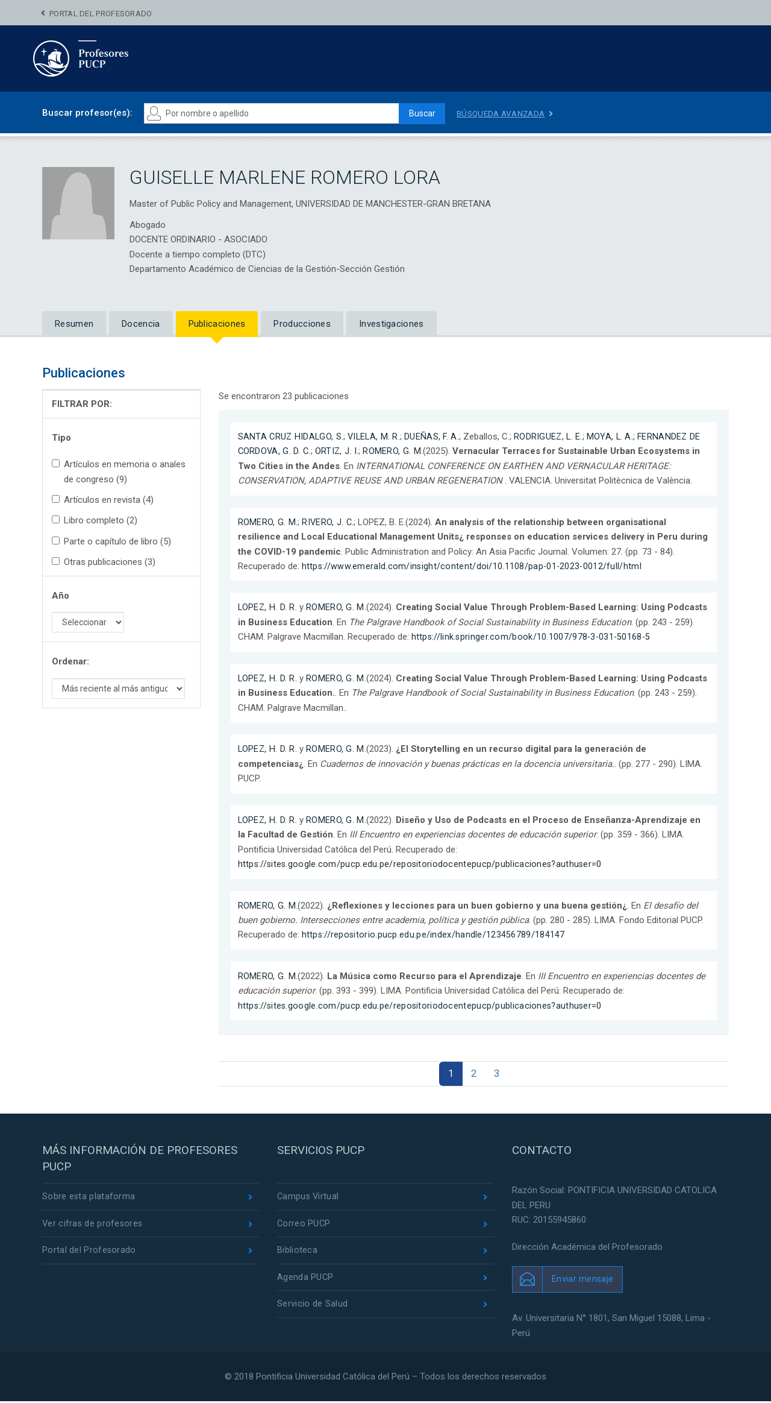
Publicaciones (217, 323)
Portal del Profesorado (100, 13)
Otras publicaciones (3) (103, 561)
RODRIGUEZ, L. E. (553, 436)
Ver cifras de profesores (93, 1225)
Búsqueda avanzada (503, 113)
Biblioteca (297, 1253)
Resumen (74, 323)
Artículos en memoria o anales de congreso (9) (119, 471)
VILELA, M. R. (376, 436)
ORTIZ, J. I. (339, 451)
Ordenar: (70, 661)
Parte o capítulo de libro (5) (111, 541)
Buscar (419, 113)
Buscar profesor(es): (87, 112)
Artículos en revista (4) (103, 499)
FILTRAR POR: (82, 404)
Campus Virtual (308, 1198)
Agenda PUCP (305, 1280)
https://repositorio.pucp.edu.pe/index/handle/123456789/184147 (434, 934)
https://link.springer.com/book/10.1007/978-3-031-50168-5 (532, 636)
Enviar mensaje (583, 1280)
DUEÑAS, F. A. (435, 436)
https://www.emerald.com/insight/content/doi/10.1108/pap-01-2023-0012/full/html (473, 566)
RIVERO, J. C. (328, 521)
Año (60, 595)
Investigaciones (391, 323)
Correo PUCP (304, 1225)
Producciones (302, 323)
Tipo (61, 437)
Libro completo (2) (94, 520)
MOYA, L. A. (615, 436)
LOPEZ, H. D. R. (268, 607)
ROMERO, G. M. (395, 451)
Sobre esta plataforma (89, 1198)
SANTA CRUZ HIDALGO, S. (292, 436)
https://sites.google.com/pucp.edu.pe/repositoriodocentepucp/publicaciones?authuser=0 (422, 863)
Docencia (141, 323)
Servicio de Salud (312, 1308)
